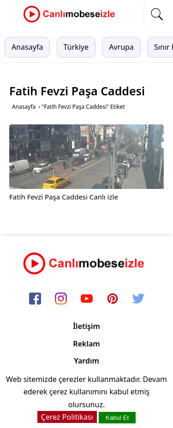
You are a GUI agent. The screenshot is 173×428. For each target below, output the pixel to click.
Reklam (86, 344)
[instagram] (61, 299)
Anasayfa (27, 47)
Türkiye (76, 47)
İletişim (86, 326)
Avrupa (121, 47)
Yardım (86, 361)
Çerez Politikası (67, 417)
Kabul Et (117, 417)
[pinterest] (113, 299)
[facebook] (35, 299)
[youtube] (87, 299)
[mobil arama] (157, 14)
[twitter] (138, 299)
